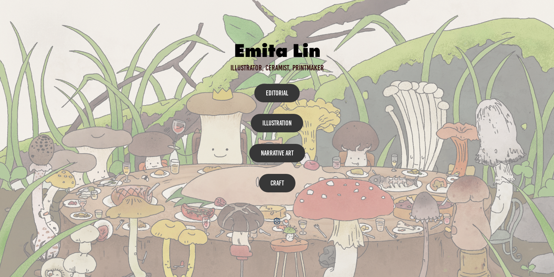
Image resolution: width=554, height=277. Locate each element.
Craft (277, 183)
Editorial (277, 93)
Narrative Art (277, 153)
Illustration (277, 123)
